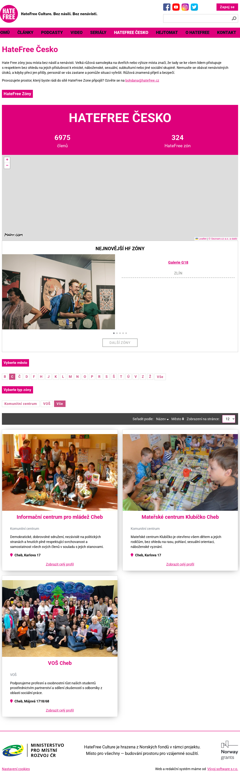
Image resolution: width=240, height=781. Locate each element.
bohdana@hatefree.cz (142, 80)
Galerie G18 (178, 262)
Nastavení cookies (16, 769)
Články (25, 32)
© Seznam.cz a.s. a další (222, 238)
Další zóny (120, 343)
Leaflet (201, 238)
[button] (7, 160)
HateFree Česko (131, 32)
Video (77, 32)
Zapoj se (227, 7)
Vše (160, 377)
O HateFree (197, 32)
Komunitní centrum (20, 404)
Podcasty (52, 32)
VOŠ (46, 404)
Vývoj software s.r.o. (222, 769)
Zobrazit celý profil (60, 564)
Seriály (98, 32)
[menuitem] (25, 33)
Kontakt (226, 32)
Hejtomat (167, 32)
